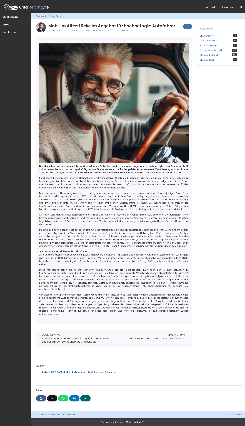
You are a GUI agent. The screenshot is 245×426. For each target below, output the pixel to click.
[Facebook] (41, 398)
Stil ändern (236, 414)
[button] (74, 398)
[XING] (85, 398)
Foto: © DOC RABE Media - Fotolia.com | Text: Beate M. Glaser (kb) (80, 372)
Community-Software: (122, 422)
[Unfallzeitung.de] (102, 6)
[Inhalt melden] (187, 26)
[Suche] (241, 7)
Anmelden (212, 7)
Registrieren (228, 7)
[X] (52, 398)
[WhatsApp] (63, 398)
